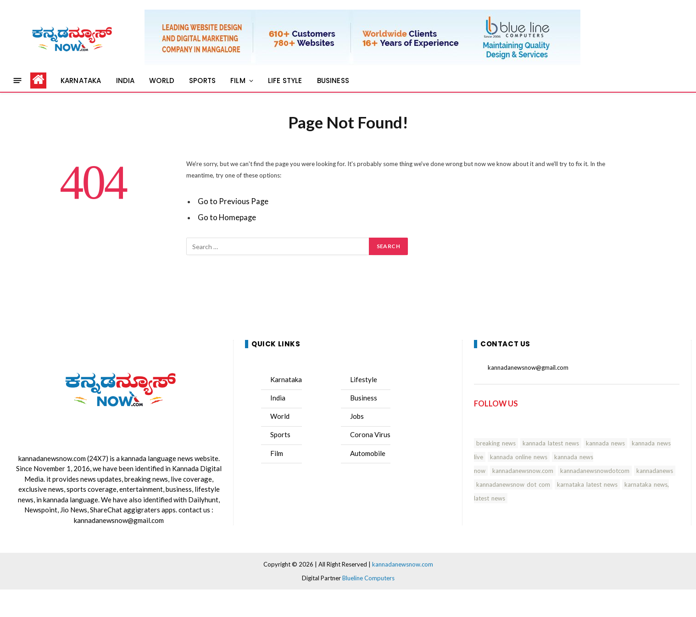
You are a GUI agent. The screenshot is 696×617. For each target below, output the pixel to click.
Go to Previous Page (233, 201)
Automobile (367, 453)
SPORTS (202, 80)
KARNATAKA (81, 80)
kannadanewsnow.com (52, 458)
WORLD (161, 80)
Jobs (357, 416)
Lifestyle (363, 379)
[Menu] (18, 80)
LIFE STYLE (285, 80)
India (277, 398)
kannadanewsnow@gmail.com (119, 520)
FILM (237, 80)
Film (276, 453)
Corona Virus (370, 434)
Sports (280, 434)
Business (363, 398)
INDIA (125, 80)
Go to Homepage (227, 217)
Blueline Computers (368, 578)
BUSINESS (333, 80)
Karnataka (286, 379)
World (280, 416)
